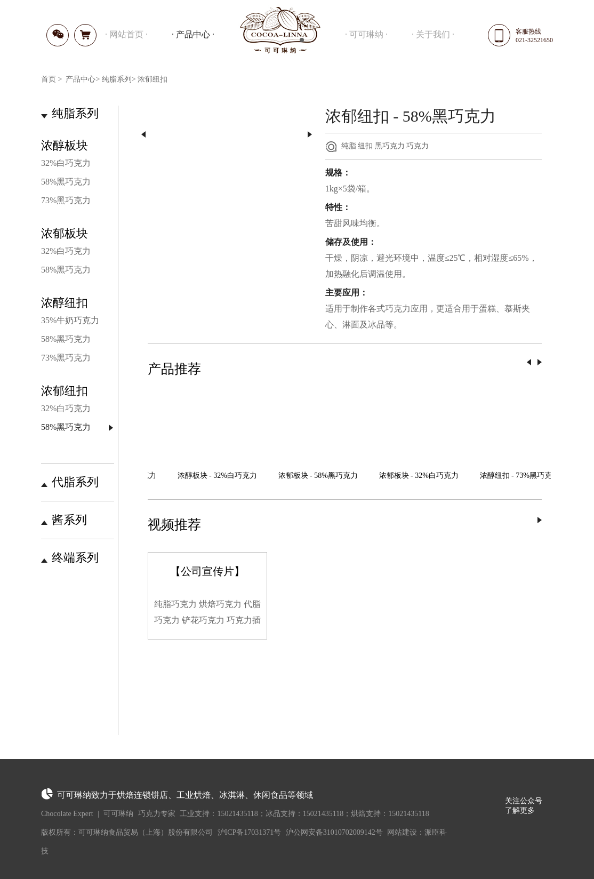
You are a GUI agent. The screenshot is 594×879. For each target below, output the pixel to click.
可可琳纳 (366, 34)
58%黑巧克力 (66, 181)
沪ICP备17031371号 (250, 832)
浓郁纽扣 (152, 79)
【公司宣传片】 (207, 571)
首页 (48, 79)
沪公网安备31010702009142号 (334, 832)
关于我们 (433, 34)
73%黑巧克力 (66, 200)
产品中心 (193, 34)
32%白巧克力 (66, 162)
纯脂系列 (117, 79)
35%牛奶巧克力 (70, 320)
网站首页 (126, 34)
